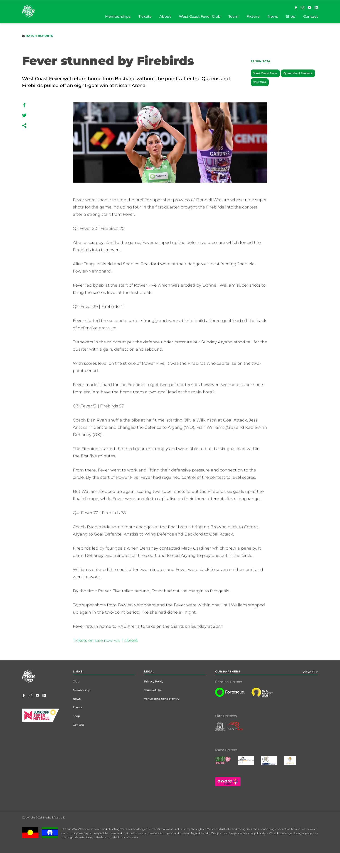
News (77, 698)
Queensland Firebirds (298, 73)
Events (77, 707)
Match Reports (39, 35)
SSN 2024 (259, 82)
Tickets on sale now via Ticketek (105, 640)
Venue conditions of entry (161, 698)
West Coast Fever (265, 73)
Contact (78, 724)
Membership (81, 690)
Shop (76, 716)
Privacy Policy (153, 681)
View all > (310, 672)
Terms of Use (153, 690)
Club (76, 681)
